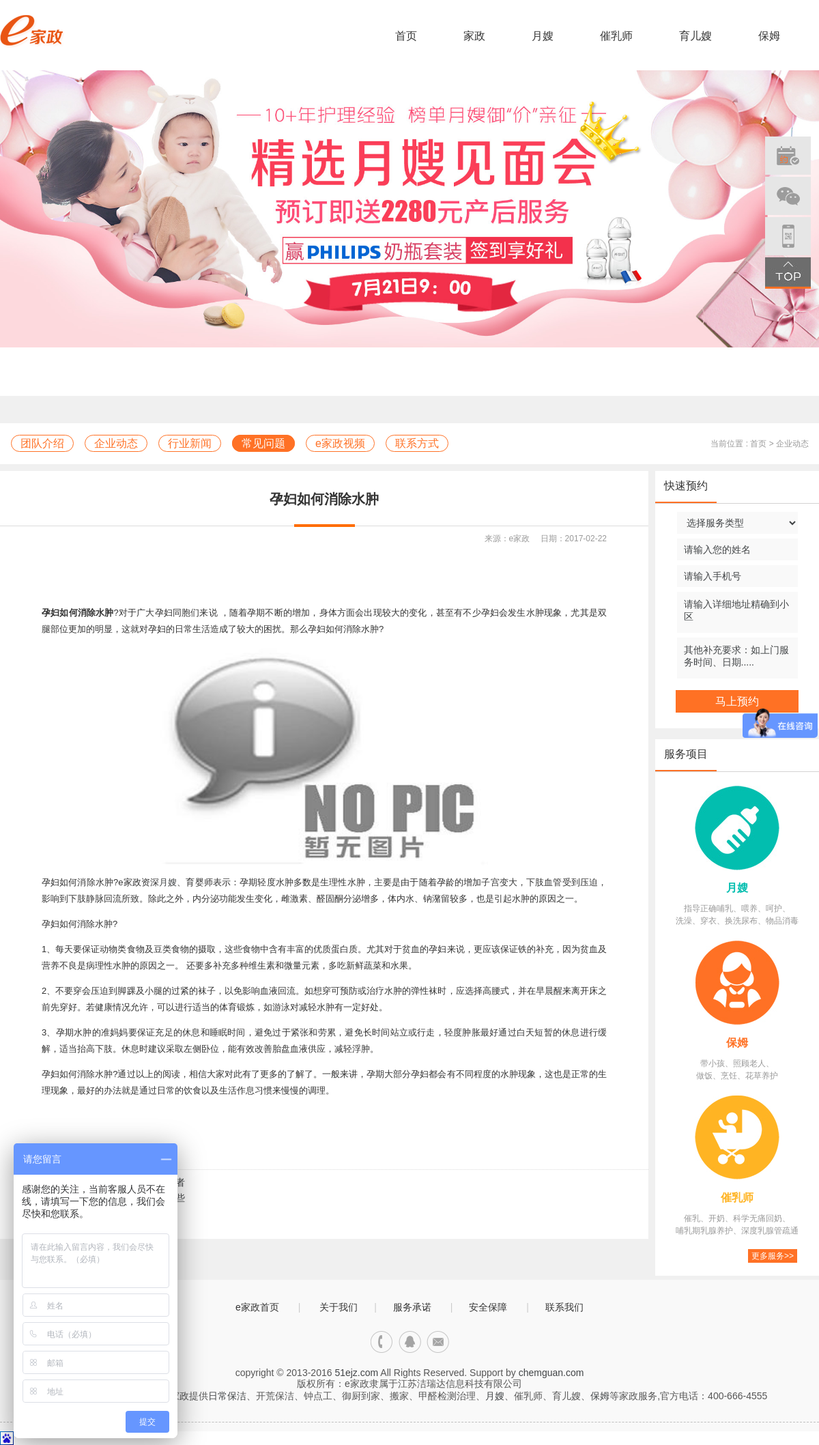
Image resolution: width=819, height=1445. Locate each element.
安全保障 (488, 1307)
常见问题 (263, 443)
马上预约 (737, 701)
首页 (406, 36)
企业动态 (116, 443)
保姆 (769, 36)
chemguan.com (551, 1372)
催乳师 (616, 36)
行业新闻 (190, 443)
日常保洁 (227, 1395)
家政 (474, 36)
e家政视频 (340, 443)
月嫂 (543, 36)
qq (410, 1342)
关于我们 (338, 1307)
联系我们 (564, 1307)
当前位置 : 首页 (738, 443)
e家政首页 (257, 1307)
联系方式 (417, 443)
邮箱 (438, 1342)
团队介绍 (42, 443)
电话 (382, 1342)
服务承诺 (412, 1307)
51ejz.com (356, 1372)
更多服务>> (772, 1256)
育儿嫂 (695, 36)
